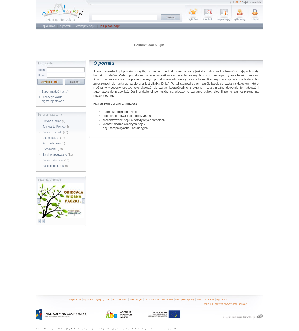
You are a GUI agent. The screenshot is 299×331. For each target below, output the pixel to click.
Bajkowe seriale (55, 132)
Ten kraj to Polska (56, 126)
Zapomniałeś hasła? (55, 91)
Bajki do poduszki (55, 165)
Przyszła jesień (54, 121)
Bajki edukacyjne (56, 160)
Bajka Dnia (75, 299)
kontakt (243, 304)
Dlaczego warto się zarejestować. (53, 99)
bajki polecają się (184, 299)
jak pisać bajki (119, 299)
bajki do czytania (205, 299)
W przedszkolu (54, 143)
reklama (208, 304)
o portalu (88, 299)
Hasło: (42, 75)
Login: (42, 69)
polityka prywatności (226, 304)
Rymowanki (53, 149)
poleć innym (135, 299)
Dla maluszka (54, 137)
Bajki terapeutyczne (58, 154)
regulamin (221, 299)
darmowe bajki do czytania (159, 299)
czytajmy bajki (102, 299)
